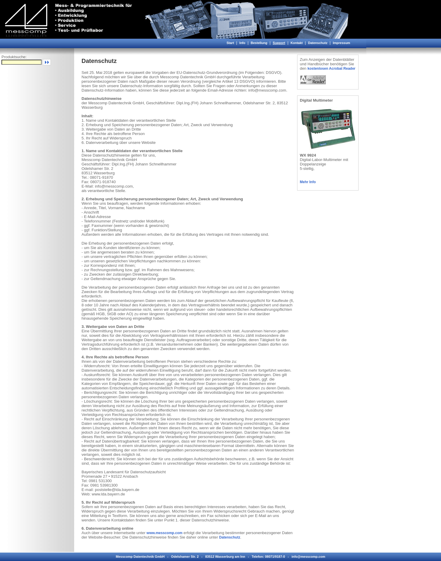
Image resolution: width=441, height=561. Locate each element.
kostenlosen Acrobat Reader (331, 68)
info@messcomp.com (308, 556)
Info (242, 43)
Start (230, 43)
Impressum (341, 43)
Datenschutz (317, 43)
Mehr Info (308, 182)
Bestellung (259, 43)
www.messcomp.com (165, 533)
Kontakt (297, 43)
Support (279, 43)
